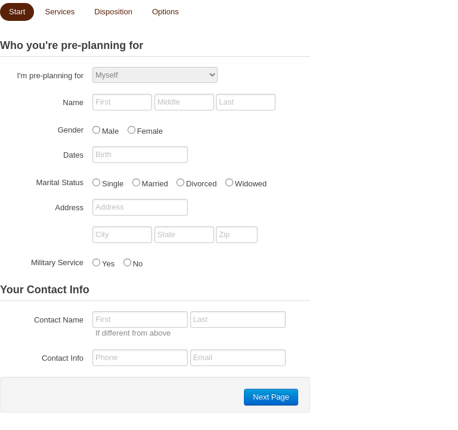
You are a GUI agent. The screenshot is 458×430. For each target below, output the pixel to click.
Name (73, 102)
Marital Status (59, 182)
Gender (70, 129)
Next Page (271, 396)
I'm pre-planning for (50, 75)
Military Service (57, 262)
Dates (73, 154)
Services (60, 11)
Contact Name (58, 319)
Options (165, 11)
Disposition (113, 11)
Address (69, 207)
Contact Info (62, 358)
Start (17, 11)
